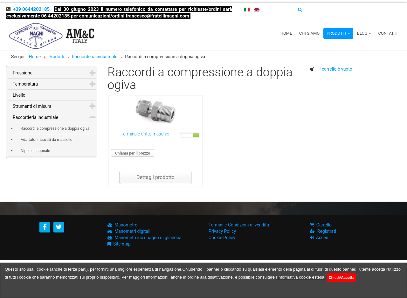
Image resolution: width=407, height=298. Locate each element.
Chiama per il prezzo (132, 153)
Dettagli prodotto (155, 177)
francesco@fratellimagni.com (157, 16)
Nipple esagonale (35, 151)
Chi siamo (309, 33)
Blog (362, 33)
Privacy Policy (222, 231)
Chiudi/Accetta (341, 277)
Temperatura (25, 84)
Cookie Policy (222, 237)
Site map (122, 243)
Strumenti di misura (32, 106)
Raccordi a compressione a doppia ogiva (55, 128)
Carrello (324, 224)
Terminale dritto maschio (145, 133)
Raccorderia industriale (35, 117)
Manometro (125, 224)
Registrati (326, 231)
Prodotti (336, 33)
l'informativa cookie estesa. (301, 277)
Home (286, 33)
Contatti (387, 33)
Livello (19, 95)
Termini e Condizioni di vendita (239, 224)
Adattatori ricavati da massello (46, 139)
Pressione (22, 72)
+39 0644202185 (31, 9)
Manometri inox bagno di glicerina (148, 237)
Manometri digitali (132, 231)
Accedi (323, 237)
